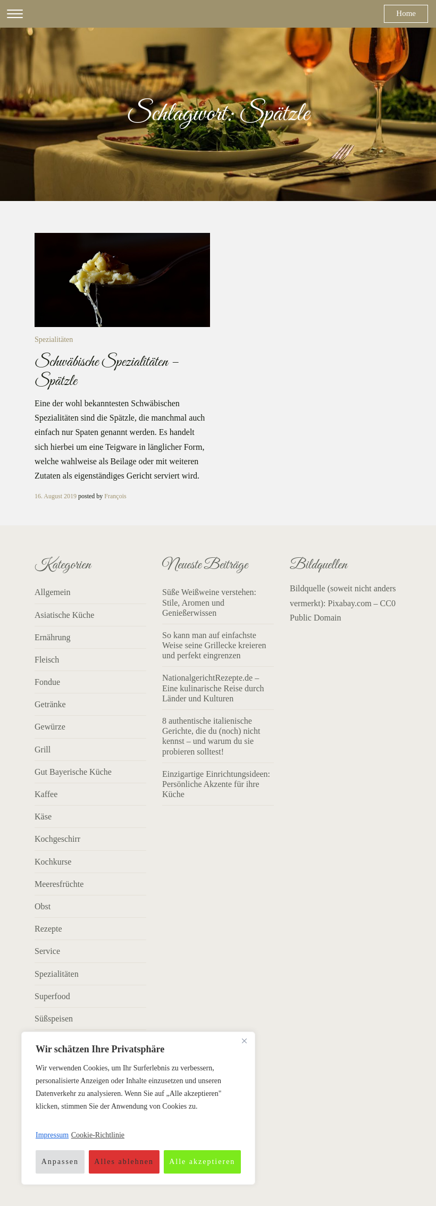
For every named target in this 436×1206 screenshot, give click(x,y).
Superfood (52, 996)
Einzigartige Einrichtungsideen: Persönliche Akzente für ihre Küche (216, 784)
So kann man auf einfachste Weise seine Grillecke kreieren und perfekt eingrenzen (214, 645)
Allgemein (53, 592)
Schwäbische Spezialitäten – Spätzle (107, 371)
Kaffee (46, 794)
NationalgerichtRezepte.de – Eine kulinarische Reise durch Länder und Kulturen (213, 687)
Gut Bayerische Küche (73, 771)
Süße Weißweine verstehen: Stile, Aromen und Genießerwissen (209, 602)
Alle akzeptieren (202, 1162)
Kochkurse (53, 861)
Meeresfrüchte (59, 884)
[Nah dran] (244, 1040)
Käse (43, 816)
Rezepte (48, 928)
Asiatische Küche (64, 614)
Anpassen (60, 1162)
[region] (138, 1108)
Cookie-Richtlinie (97, 1135)
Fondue (47, 681)
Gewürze (50, 726)
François (115, 496)
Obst (43, 906)
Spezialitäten (54, 340)
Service (47, 951)
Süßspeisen (54, 1018)
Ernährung (53, 637)
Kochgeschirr (57, 838)
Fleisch (47, 659)
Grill (43, 749)
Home (406, 13)
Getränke (50, 704)
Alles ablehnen (124, 1162)
